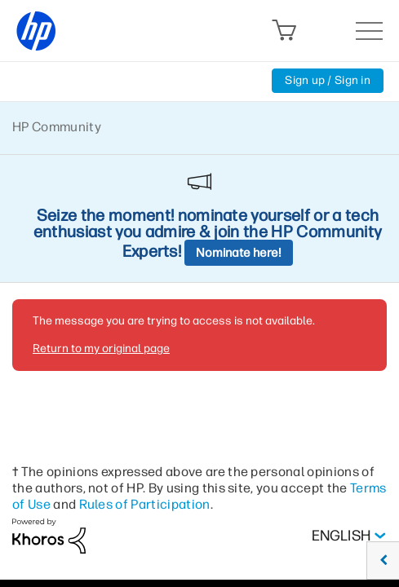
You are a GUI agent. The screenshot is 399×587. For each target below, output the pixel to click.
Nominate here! (239, 252)
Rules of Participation (145, 504)
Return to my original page (101, 348)
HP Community (56, 127)
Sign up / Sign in (327, 80)
